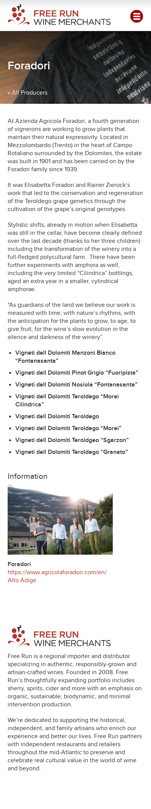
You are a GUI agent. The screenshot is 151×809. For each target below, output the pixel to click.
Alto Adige (22, 580)
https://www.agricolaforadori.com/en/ (57, 572)
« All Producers (27, 92)
